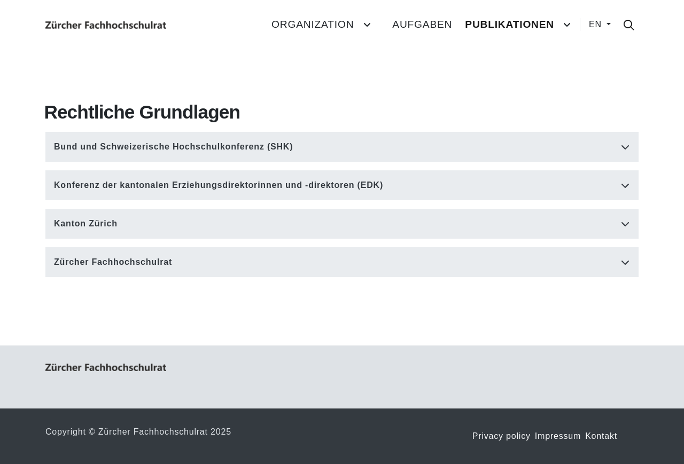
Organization (312, 24)
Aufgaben (422, 24)
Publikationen (509, 24)
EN (596, 24)
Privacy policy (501, 436)
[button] (342, 147)
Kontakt (601, 436)
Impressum (558, 436)
